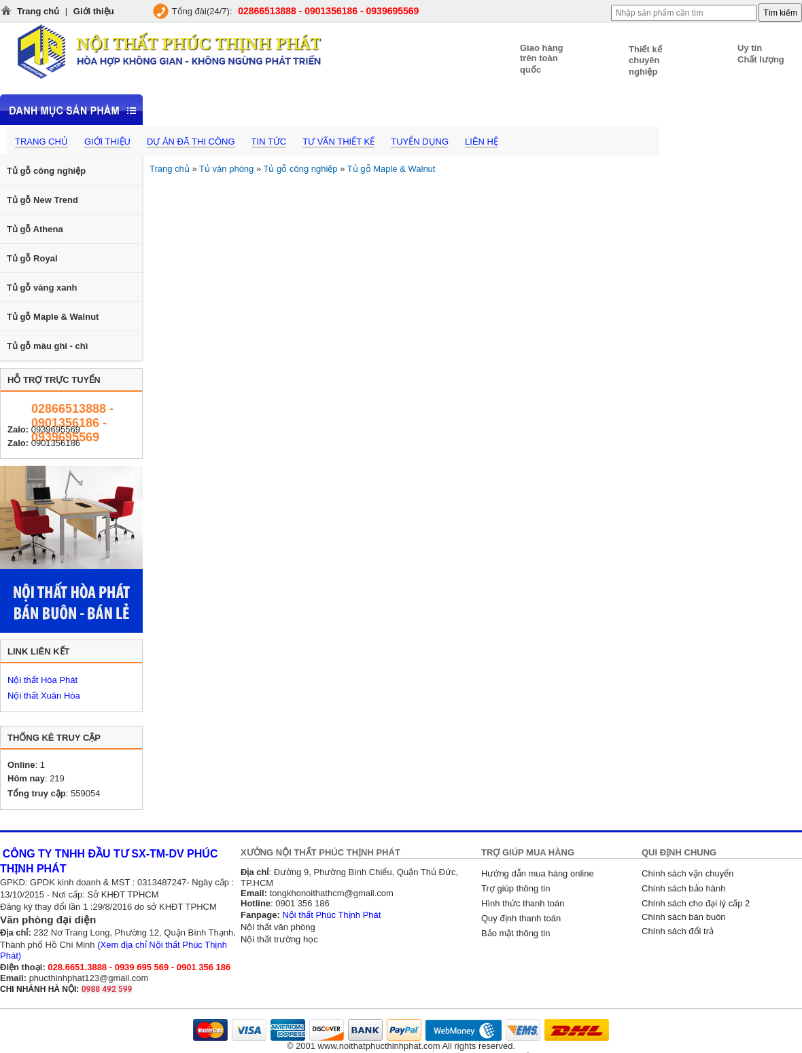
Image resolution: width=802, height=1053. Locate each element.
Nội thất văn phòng (278, 927)
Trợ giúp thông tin (515, 888)
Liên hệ (481, 141)
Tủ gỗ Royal (32, 258)
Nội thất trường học (279, 939)
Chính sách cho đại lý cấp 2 (696, 903)
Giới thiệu (93, 11)
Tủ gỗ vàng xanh (42, 287)
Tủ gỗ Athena (35, 229)
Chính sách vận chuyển (687, 873)
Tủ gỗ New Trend (42, 200)
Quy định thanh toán (521, 918)
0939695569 (55, 429)
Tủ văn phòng (226, 169)
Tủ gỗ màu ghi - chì (47, 346)
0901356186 (55, 443)
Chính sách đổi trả (678, 931)
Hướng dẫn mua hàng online (537, 873)
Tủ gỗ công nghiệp (46, 171)
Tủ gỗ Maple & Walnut (53, 317)
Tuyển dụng (420, 141)
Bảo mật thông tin (515, 933)
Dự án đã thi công (191, 141)
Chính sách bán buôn (684, 917)
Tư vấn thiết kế (338, 141)
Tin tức (269, 141)
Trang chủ (38, 11)
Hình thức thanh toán (522, 903)
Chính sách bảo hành (683, 888)
